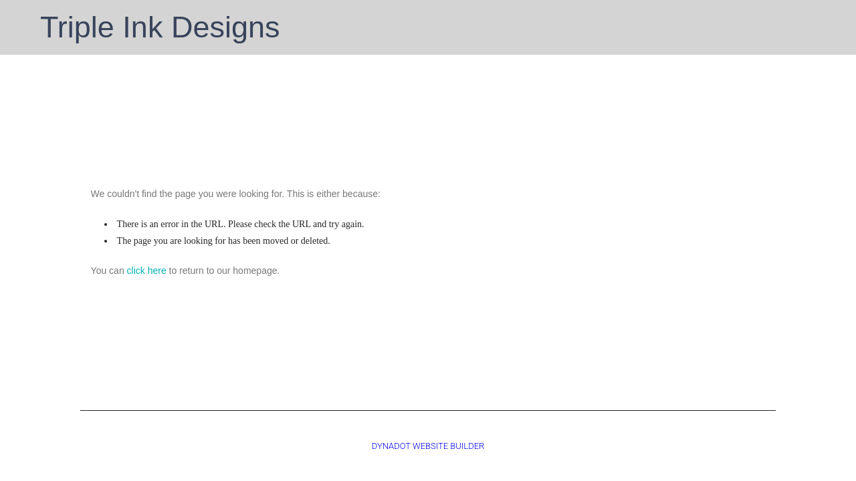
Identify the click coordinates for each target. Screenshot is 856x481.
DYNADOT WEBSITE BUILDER (428, 446)
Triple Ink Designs (160, 27)
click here (147, 270)
